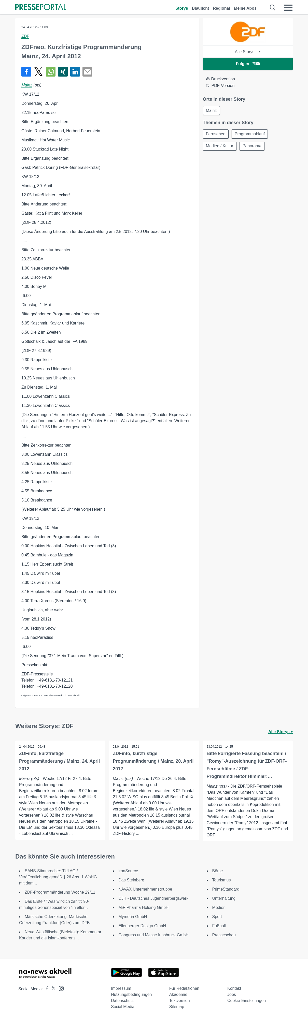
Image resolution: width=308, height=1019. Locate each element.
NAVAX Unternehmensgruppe (145, 889)
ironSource (128, 871)
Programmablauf (250, 134)
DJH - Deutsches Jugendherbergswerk (153, 898)
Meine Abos (245, 8)
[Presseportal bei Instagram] (60, 988)
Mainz (26, 85)
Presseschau (224, 935)
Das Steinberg (131, 880)
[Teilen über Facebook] (26, 72)
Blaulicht (200, 8)
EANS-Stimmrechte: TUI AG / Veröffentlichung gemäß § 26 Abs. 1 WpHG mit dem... (58, 877)
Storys (181, 8)
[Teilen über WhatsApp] (50, 72)
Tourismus (221, 880)
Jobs (231, 994)
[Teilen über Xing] (63, 72)
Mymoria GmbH (132, 916)
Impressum (121, 988)
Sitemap (176, 1007)
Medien (219, 907)
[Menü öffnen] (288, 7)
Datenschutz (122, 1000)
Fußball (219, 926)
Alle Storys (248, 52)
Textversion (179, 1000)
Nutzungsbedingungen (131, 994)
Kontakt (234, 988)
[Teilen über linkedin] (75, 72)
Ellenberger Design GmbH (142, 926)
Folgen (248, 64)
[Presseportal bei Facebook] (45, 989)
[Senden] (87, 72)
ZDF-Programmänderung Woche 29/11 (60, 892)
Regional (221, 8)
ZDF (25, 36)
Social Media (122, 1007)
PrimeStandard (226, 889)
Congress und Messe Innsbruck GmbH (153, 935)
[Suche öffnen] (273, 7)
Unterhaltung (224, 898)
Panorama (252, 146)
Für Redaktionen (184, 988)
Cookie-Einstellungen (246, 1000)
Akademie (178, 994)
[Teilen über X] (38, 72)
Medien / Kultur (220, 146)
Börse (217, 871)
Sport (217, 916)
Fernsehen (216, 134)
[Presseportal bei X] (52, 989)
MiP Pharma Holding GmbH (143, 907)
